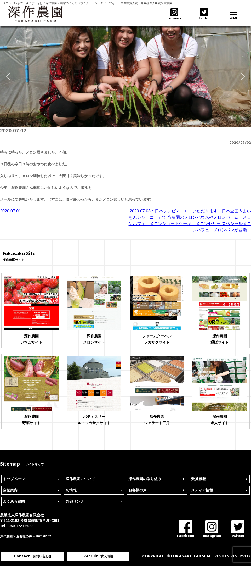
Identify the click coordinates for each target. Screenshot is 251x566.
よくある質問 (14, 501)
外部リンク (75, 501)
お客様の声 (137, 490)
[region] (125, 76)
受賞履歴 (198, 479)
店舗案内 (10, 490)
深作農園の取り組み (144, 479)
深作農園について (80, 479)
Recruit (98, 556)
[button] (8, 76)
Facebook (185, 529)
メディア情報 (202, 490)
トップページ (14, 479)
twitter (237, 529)
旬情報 (71, 490)
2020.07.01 (10, 211)
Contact (33, 556)
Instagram (212, 529)
